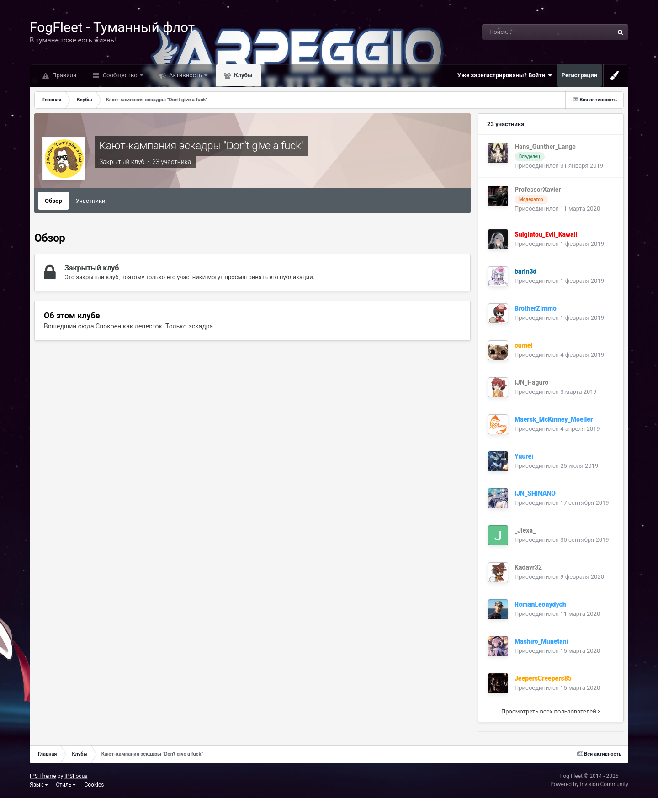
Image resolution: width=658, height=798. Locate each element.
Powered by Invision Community (589, 784)
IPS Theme (43, 776)
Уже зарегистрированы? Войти (504, 75)
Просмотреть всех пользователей (550, 711)
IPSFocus (75, 776)
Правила (63, 75)
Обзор (53, 200)
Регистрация (579, 75)
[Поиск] (526, 32)
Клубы (243, 75)
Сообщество (119, 75)
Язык (39, 785)
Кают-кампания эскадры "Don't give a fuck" (201, 145)
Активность (185, 75)
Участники (91, 200)
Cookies (94, 785)
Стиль (66, 785)
